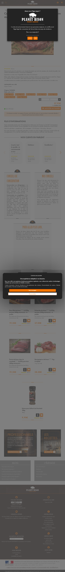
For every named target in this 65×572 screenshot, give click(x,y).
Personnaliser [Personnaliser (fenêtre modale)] (32, 294)
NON (30, 38)
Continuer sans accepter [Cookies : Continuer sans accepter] (36, 275)
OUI (35, 38)
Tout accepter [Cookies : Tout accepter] (32, 290)
